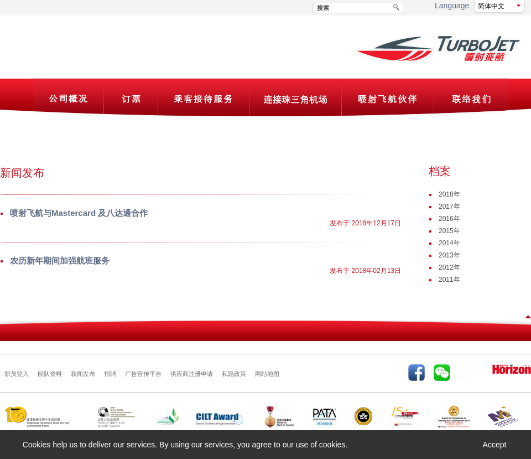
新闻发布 (83, 373)
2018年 (449, 194)
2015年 (449, 231)
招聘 (110, 373)
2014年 (449, 243)
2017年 (449, 206)
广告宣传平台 (143, 373)
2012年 (449, 267)
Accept (495, 444)
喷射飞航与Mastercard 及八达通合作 (79, 213)
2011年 (449, 279)
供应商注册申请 (191, 373)
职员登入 (16, 373)
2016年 (449, 219)
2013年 (449, 255)
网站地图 (267, 373)
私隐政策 (234, 373)
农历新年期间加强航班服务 (60, 260)
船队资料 (50, 373)
